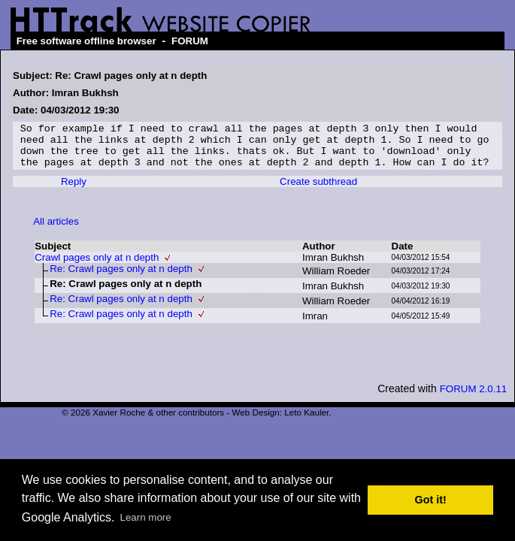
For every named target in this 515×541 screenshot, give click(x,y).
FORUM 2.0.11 (473, 397)
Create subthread (318, 190)
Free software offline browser (86, 41)
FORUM (189, 41)
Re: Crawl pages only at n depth (121, 277)
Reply (73, 190)
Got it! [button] (431, 500)
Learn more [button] (145, 517)
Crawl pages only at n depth (97, 266)
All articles (56, 230)
